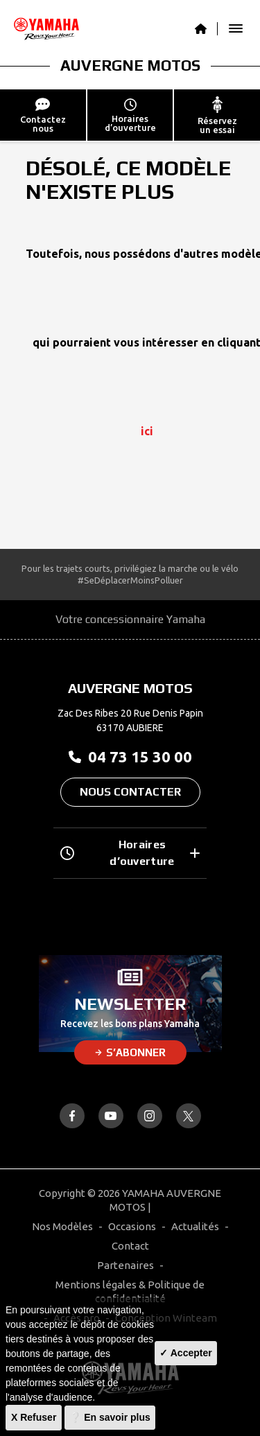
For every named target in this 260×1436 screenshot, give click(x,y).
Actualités (195, 1226)
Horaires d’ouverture (130, 853)
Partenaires (125, 1265)
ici (147, 431)
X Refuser (33, 1417)
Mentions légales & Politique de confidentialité (130, 1291)
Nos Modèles (62, 1226)
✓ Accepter (185, 1352)
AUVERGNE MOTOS (130, 65)
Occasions (132, 1226)
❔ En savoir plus (109, 1417)
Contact (130, 1246)
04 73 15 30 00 (130, 756)
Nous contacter (130, 791)
